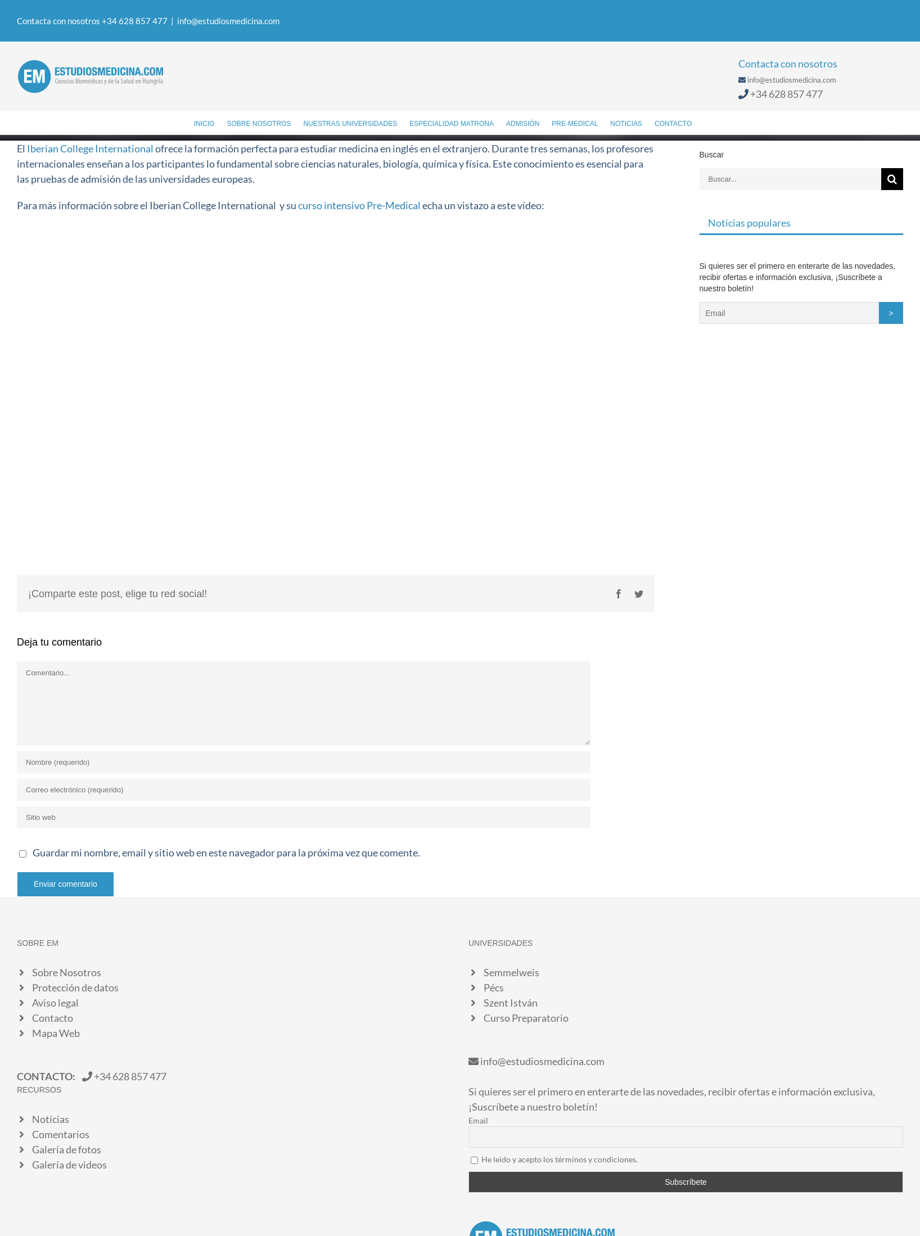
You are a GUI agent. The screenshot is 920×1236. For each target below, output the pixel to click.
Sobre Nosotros (66, 972)
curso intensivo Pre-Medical (359, 205)
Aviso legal (55, 1002)
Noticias (50, 1119)
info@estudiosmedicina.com (228, 21)
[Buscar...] (790, 179)
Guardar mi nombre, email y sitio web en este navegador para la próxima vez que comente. (226, 852)
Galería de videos (69, 1164)
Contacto (52, 1018)
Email (478, 1120)
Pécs (494, 987)
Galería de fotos (66, 1149)
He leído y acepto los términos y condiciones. (559, 1159)
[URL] (303, 817)
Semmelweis (511, 972)
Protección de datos (75, 987)
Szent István (511, 1002)
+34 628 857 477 (786, 94)
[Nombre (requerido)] (303, 762)
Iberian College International (90, 148)
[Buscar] (709, 122)
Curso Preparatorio (526, 1018)
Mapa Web (56, 1033)
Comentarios (60, 1134)
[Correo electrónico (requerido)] (303, 790)
